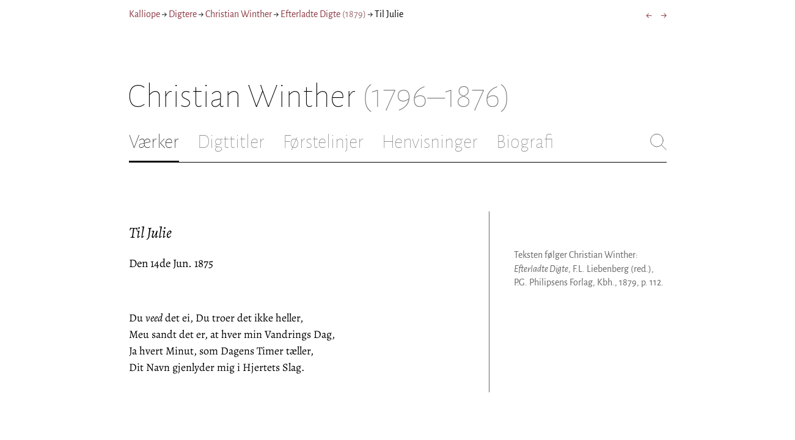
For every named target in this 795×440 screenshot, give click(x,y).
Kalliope (144, 14)
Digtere (183, 14)
